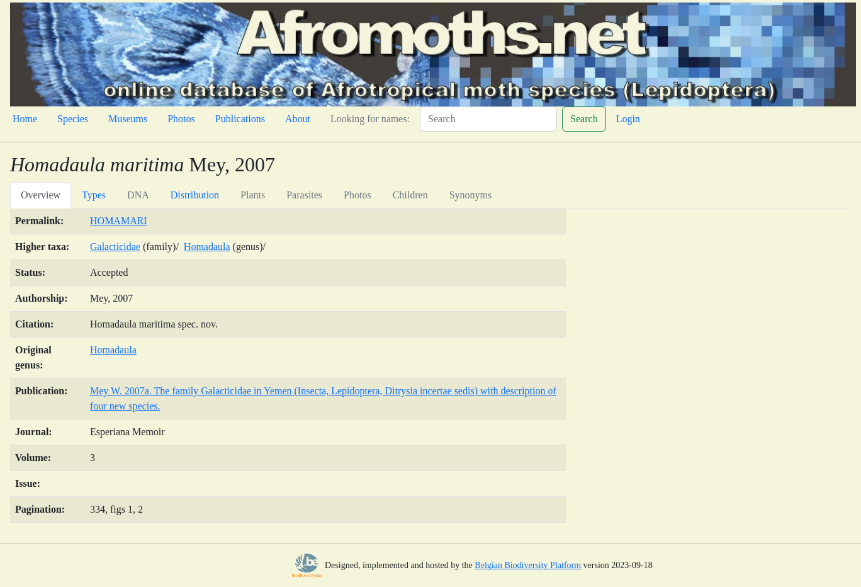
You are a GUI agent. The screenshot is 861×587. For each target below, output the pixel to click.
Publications (240, 118)
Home (25, 118)
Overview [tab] (40, 195)
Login (628, 118)
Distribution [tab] (195, 195)
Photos (181, 118)
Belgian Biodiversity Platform (528, 565)
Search (584, 118)
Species (72, 118)
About (297, 118)
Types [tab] (94, 195)
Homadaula (207, 246)
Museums (127, 118)
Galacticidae (115, 246)
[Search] (488, 119)
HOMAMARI (118, 220)
